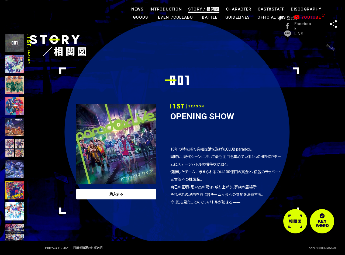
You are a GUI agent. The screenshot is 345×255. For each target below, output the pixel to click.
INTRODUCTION (166, 9)
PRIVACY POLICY (57, 248)
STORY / (203, 9)
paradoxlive (32, 14)
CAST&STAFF (271, 9)
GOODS (140, 17)
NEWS (137, 9)
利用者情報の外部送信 (88, 248)
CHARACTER (238, 9)
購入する (115, 196)
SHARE (333, 13)
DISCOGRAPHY (306, 9)
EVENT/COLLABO (175, 17)
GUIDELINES (237, 17)
